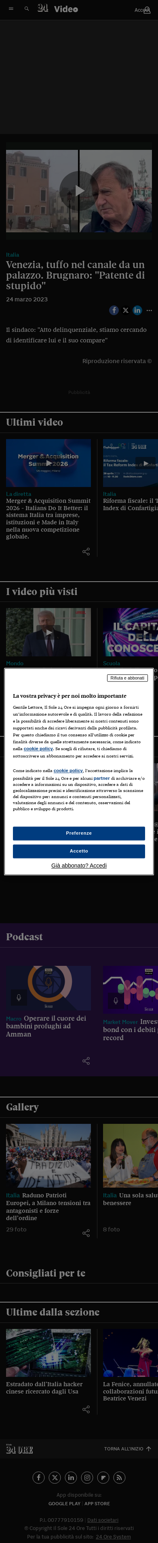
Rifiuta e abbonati (128, 677)
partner (102, 778)
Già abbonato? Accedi (79, 865)
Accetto (79, 850)
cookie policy (38, 749)
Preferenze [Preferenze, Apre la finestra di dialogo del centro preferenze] (79, 833)
